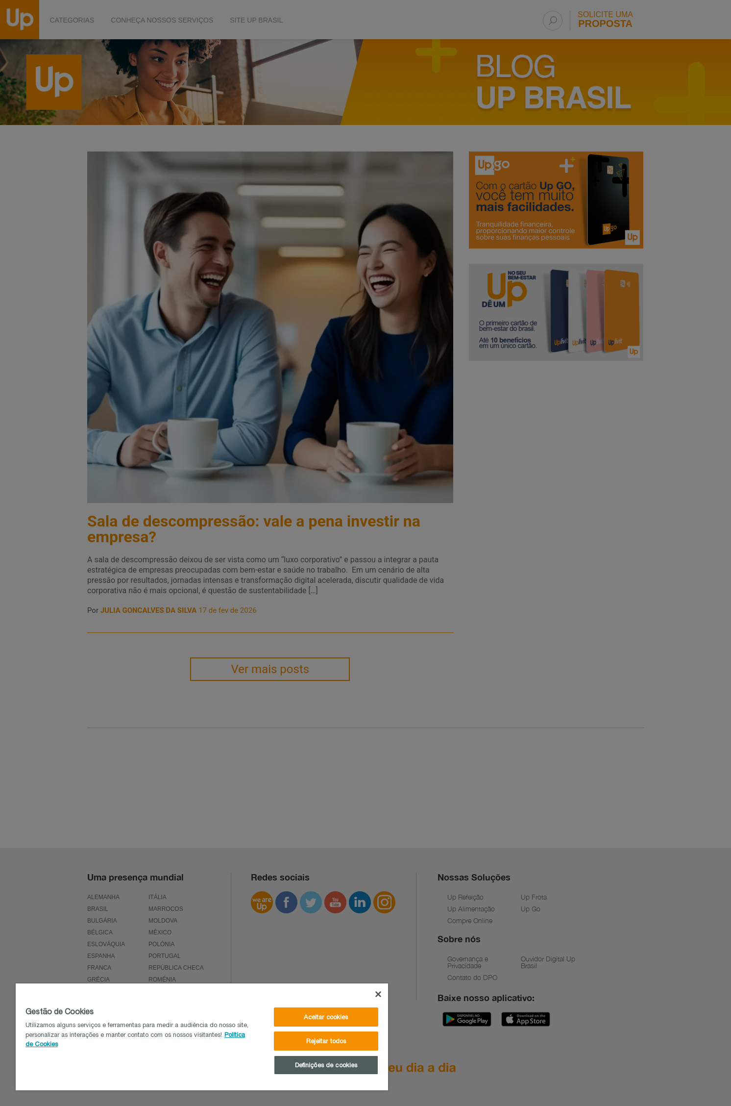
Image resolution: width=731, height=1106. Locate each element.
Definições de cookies (326, 1065)
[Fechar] (378, 994)
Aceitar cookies (326, 1017)
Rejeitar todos (326, 1041)
